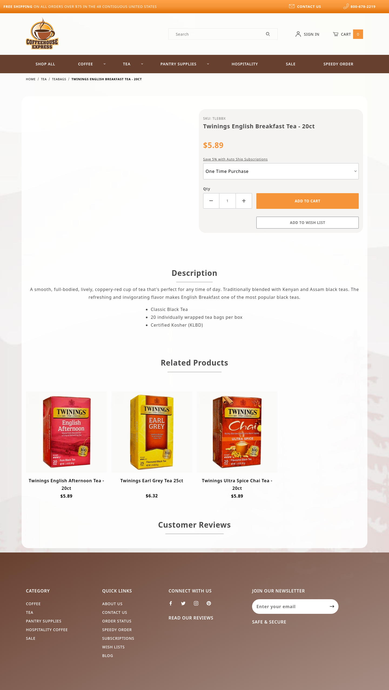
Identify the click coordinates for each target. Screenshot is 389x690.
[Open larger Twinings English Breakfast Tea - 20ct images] (108, 174)
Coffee (92, 63)
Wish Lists (113, 646)
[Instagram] (198, 605)
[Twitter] (185, 605)
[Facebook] (173, 605)
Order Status (117, 621)
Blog (107, 655)
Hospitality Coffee (47, 629)
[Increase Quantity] (244, 201)
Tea (133, 63)
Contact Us (114, 612)
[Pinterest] (211, 605)
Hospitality (245, 63)
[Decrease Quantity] (211, 201)
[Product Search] (214, 34)
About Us (112, 603)
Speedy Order (338, 63)
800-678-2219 (359, 6)
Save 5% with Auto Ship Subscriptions (235, 159)
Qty (206, 188)
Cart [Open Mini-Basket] (348, 34)
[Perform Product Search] (268, 34)
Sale (291, 63)
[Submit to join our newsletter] (332, 606)
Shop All (45, 63)
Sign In (307, 34)
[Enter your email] (289, 606)
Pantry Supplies (184, 63)
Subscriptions (118, 638)
